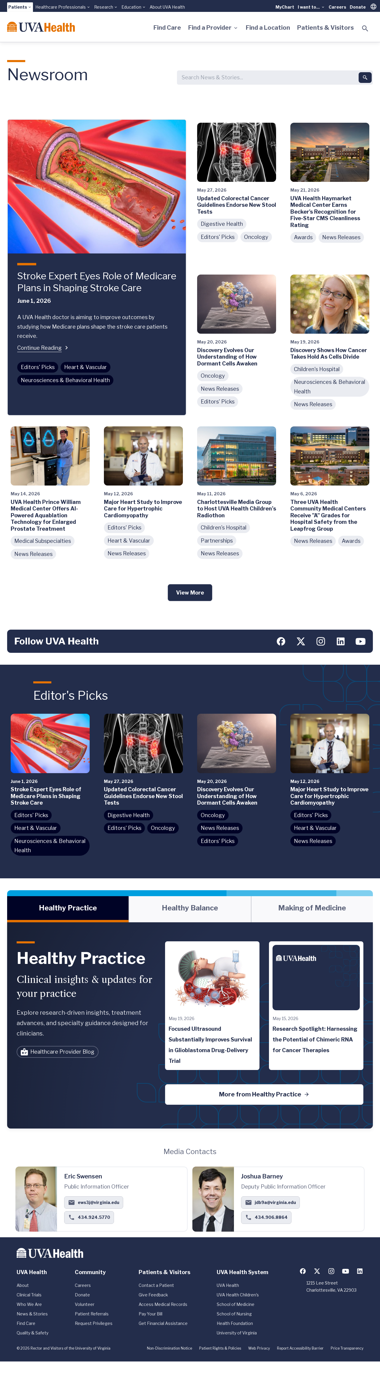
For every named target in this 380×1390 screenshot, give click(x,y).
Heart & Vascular (85, 367)
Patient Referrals (92, 1313)
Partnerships (217, 541)
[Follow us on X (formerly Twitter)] (301, 641)
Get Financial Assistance (163, 1323)
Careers (337, 7)
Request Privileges (94, 1323)
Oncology (256, 237)
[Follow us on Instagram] (321, 641)
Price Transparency (347, 1348)
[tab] (68, 909)
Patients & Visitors (325, 27)
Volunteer (84, 1304)
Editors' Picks (38, 367)
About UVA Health (167, 7)
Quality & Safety (32, 1332)
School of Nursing (234, 1313)
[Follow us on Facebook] (281, 641)
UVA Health (228, 1285)
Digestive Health (222, 224)
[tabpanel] (190, 1025)
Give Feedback (153, 1294)
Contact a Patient (156, 1285)
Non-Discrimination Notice (169, 1348)
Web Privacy (259, 1348)
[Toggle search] (365, 28)
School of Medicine (235, 1304)
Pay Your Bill (150, 1313)
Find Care (167, 27)
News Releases (341, 237)
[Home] (41, 27)
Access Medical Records (163, 1304)
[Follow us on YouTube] (360, 641)
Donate (358, 7)
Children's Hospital (317, 369)
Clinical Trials (29, 1294)
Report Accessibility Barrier (300, 1348)
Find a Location (268, 27)
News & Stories (32, 1313)
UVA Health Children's (238, 1294)
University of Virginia (237, 1332)
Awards (303, 237)
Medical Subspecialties (42, 541)
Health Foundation (235, 1323)
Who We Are (29, 1304)
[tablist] (190, 909)
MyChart (285, 7)
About (23, 1285)
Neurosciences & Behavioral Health (65, 380)
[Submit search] (365, 77)
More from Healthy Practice (264, 1094)
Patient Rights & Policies (220, 1348)
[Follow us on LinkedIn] (340, 641)
